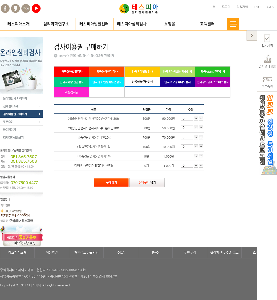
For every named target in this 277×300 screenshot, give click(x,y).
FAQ (155, 252)
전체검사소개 (21, 106)
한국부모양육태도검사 (177, 82)
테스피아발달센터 (94, 24)
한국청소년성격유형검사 (107, 82)
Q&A (120, 252)
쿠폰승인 (21, 122)
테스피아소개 (19, 24)
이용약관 (52, 252)
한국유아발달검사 (142, 71)
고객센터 (208, 24)
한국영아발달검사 (71, 71)
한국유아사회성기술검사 (177, 71)
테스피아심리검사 (132, 24)
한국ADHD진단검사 (212, 71)
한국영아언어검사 (107, 71)
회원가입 (242, 7)
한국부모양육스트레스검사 (213, 82)
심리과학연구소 (57, 24)
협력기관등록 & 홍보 (224, 252)
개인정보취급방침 (86, 252)
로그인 (226, 7)
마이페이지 (21, 129)
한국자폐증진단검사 (72, 82)
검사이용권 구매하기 (21, 114)
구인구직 (190, 252)
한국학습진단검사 (142, 81)
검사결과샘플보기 (21, 137)
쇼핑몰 (170, 24)
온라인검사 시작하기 (21, 98)
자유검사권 (71, 92)
